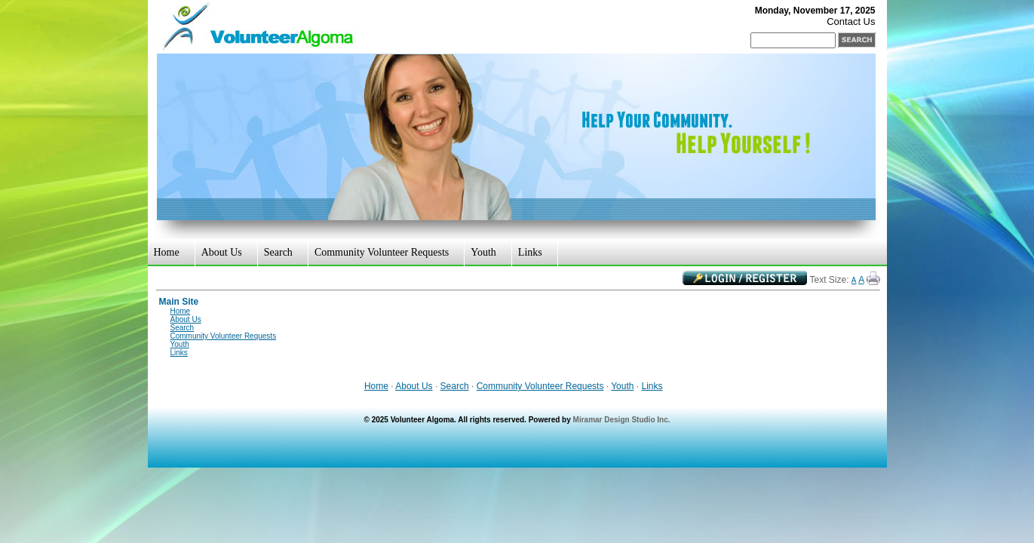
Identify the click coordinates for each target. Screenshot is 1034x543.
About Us (221, 252)
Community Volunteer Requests (381, 252)
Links (530, 252)
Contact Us (851, 21)
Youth (483, 252)
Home (166, 252)
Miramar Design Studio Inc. (621, 420)
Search (278, 252)
